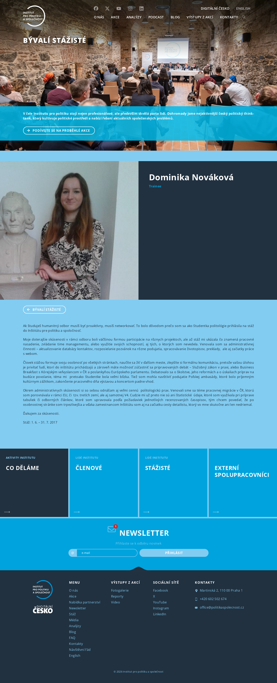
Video (115, 602)
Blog (72, 632)
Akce (72, 596)
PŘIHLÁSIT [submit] (174, 553)
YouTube (160, 602)
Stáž (72, 614)
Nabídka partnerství (84, 602)
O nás (73, 590)
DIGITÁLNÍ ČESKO (215, 8)
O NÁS (99, 17)
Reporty (117, 596)
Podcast (156, 17)
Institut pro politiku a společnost (143, 671)
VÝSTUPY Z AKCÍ (125, 582)
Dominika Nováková (191, 177)
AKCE (115, 17)
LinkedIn (159, 614)
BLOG (175, 17)
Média (74, 620)
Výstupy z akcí (200, 17)
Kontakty (76, 644)
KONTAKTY (229, 17)
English (243, 8)
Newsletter (77, 608)
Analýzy (133, 17)
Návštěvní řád (80, 649)
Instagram (161, 608)
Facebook (160, 590)
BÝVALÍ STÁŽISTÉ (54, 40)
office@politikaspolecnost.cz (219, 607)
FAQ (72, 638)
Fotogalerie (120, 590)
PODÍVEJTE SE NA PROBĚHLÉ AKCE (56, 130)
